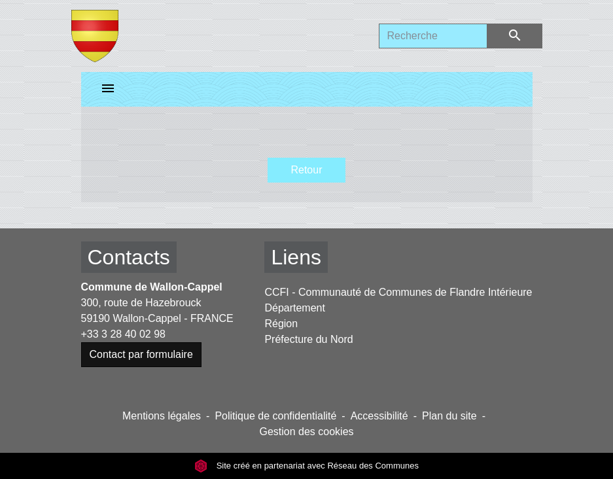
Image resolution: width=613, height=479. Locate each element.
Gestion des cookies (306, 431)
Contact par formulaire (141, 354)
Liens (296, 257)
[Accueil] (95, 36)
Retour (306, 169)
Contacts (129, 257)
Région (281, 323)
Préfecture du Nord (308, 339)
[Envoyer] (514, 36)
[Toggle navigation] (108, 89)
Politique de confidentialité (275, 415)
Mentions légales (161, 415)
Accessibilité (379, 415)
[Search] (433, 36)
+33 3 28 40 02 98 (123, 334)
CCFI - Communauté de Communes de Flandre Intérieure (398, 292)
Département (294, 307)
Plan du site (449, 415)
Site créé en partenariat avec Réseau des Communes (306, 465)
